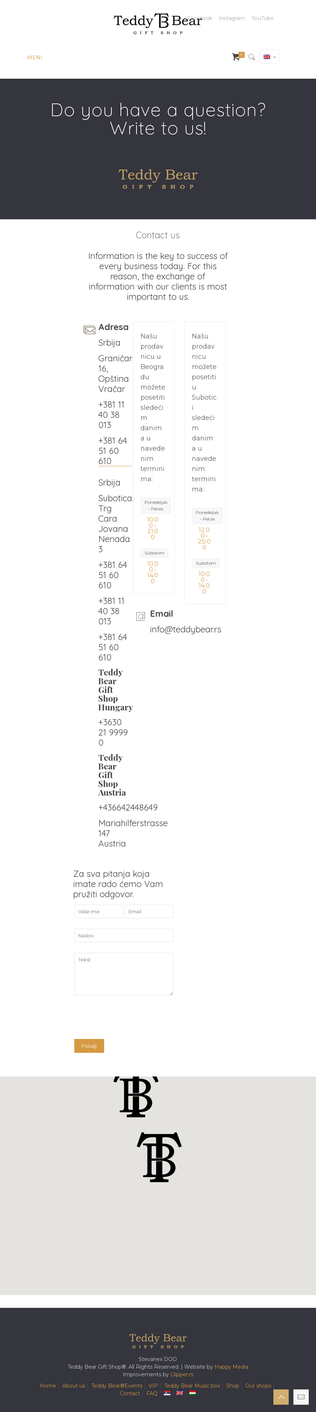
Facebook (199, 18)
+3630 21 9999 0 (113, 732)
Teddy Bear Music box (192, 1385)
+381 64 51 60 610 (112, 450)
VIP (153, 1385)
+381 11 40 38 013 (111, 414)
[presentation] (129, 1021)
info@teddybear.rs (185, 629)
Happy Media (231, 1367)
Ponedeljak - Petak (156, 505)
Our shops (258, 1385)
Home (48, 1385)
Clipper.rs (181, 1374)
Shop (232, 1385)
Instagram (232, 18)
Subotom (155, 553)
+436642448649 (128, 807)
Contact (130, 1393)
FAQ (152, 1393)
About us (73, 1385)
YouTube (263, 18)
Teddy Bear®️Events (116, 1385)
